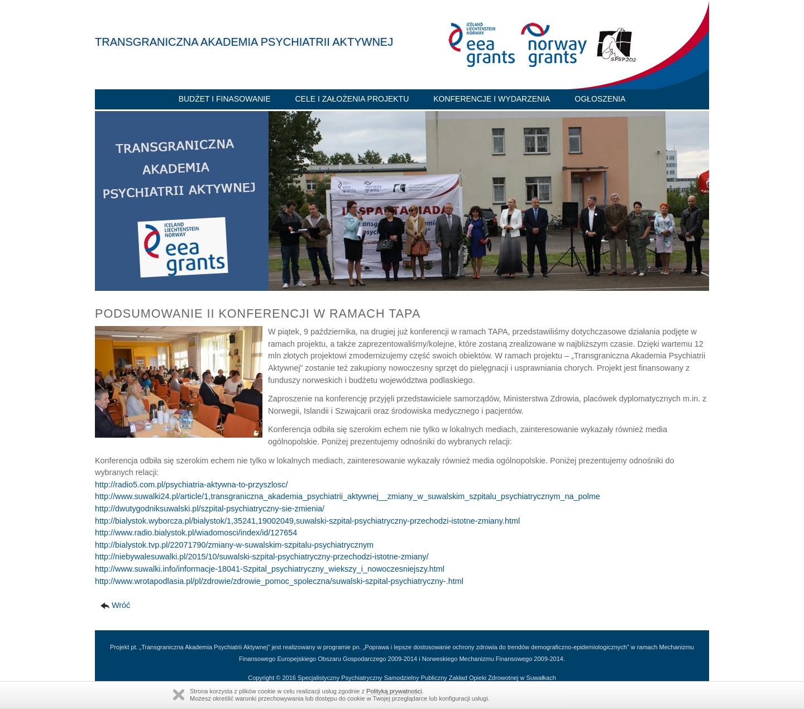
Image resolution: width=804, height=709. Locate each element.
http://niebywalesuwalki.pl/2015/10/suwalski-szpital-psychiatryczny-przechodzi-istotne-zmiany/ (261, 556)
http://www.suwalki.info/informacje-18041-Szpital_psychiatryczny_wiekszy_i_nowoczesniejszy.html (269, 568)
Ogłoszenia (600, 98)
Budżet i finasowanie (225, 98)
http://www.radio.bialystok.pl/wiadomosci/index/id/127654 (196, 532)
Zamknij (178, 694)
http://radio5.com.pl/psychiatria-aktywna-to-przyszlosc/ (191, 484)
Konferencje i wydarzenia (491, 98)
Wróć (121, 605)
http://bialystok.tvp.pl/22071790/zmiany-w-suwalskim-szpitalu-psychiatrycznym (234, 544)
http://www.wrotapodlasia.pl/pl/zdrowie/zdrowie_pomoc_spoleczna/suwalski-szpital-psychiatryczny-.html (279, 581)
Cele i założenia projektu (352, 98)
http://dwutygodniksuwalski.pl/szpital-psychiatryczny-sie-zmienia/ (209, 508)
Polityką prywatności (394, 691)
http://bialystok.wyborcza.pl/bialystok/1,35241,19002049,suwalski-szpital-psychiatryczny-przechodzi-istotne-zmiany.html (307, 520)
